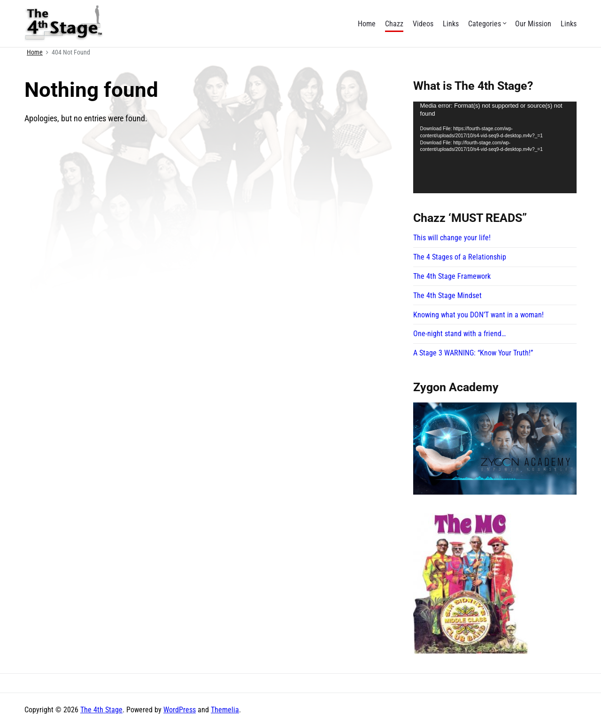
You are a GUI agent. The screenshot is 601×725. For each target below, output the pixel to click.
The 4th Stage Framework (452, 276)
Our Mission (533, 23)
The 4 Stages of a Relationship (459, 256)
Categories (487, 24)
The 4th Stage (101, 709)
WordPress (179, 709)
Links (451, 23)
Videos (423, 23)
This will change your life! (452, 237)
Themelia (225, 709)
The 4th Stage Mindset (447, 295)
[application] (495, 148)
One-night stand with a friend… (459, 333)
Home (367, 23)
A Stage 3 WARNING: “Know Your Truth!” (473, 352)
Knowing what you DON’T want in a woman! (478, 314)
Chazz (394, 23)
